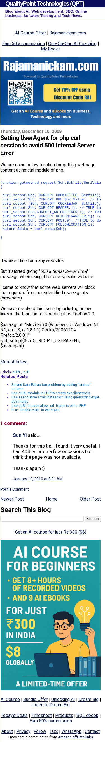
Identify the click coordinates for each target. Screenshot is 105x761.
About (7, 745)
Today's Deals (14, 729)
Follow (40, 745)
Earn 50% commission (23, 43)
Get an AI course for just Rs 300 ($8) (50, 545)
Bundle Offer (35, 713)
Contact (92, 745)
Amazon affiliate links (75, 750)
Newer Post (12, 512)
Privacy (23, 745)
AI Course (10, 713)
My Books (50, 49)
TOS (54, 745)
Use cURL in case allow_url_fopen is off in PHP (48, 419)
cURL (17, 385)
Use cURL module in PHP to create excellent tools (50, 406)
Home (52, 512)
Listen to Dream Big (50, 718)
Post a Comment (14, 503)
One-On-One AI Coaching (72, 43)
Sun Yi (20, 448)
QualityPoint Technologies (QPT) (44, 3)
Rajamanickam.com (67, 33)
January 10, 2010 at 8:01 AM (38, 492)
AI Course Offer (30, 33)
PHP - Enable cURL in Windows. (35, 423)
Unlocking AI (63, 713)
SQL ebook (87, 729)
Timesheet (41, 729)
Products (64, 729)
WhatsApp (71, 745)
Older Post (90, 512)
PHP (26, 385)
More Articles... (14, 375)
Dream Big (88, 713)
